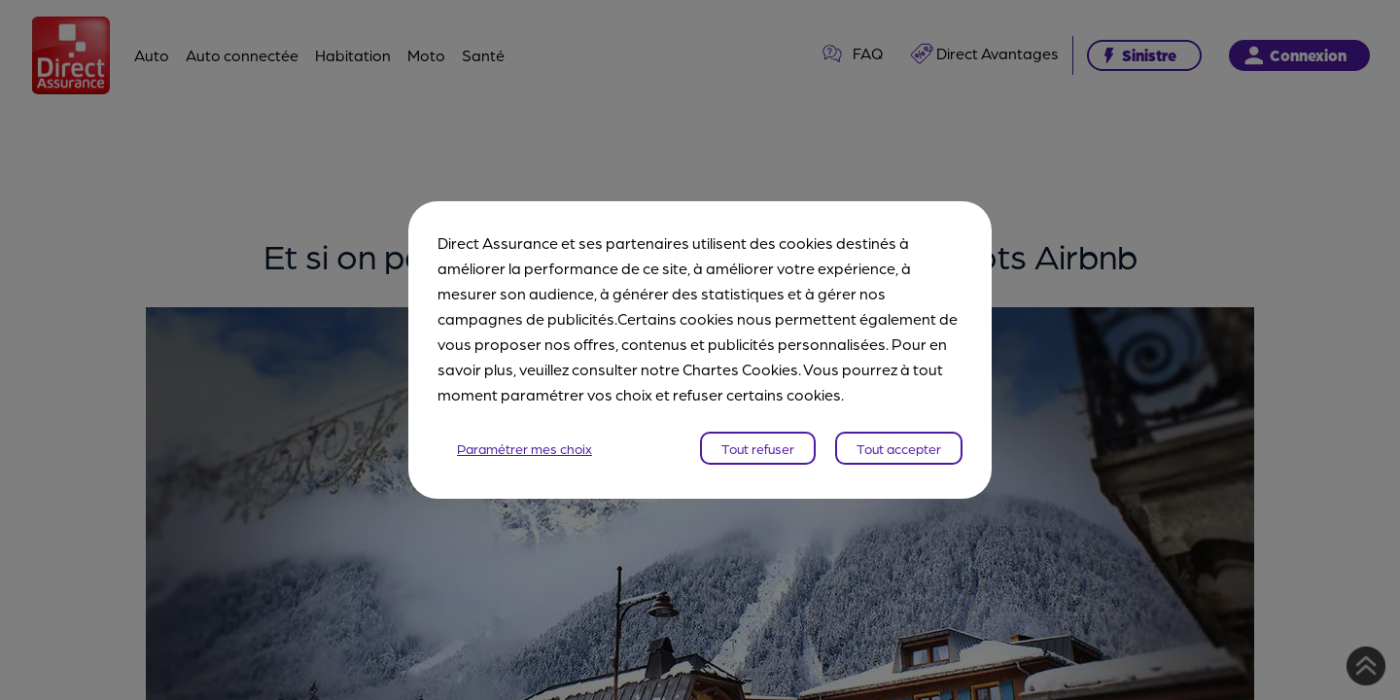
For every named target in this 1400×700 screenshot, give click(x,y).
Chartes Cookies (740, 369)
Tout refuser (757, 448)
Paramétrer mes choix (524, 448)
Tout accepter (899, 448)
